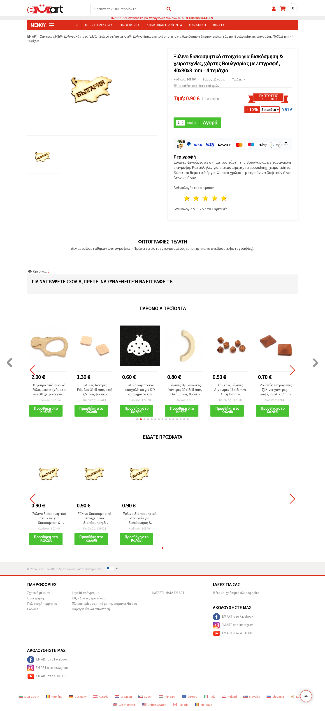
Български (29, 696)
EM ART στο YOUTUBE (233, 633)
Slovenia (275, 697)
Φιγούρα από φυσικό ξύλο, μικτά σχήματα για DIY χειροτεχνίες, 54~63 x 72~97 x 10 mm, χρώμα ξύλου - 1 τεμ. (49, 390)
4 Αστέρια (214, 198)
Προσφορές (130, 25)
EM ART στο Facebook (233, 616)
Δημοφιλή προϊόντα (164, 25)
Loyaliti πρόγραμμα (86, 593)
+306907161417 (199, 18)
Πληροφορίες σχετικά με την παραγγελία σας (104, 603)
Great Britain (124, 704)
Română (54, 696)
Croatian (123, 697)
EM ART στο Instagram (233, 625)
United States (154, 704)
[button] (137, 419)
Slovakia (251, 697)
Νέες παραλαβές (99, 25)
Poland (229, 697)
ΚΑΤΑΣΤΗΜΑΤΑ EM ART (168, 593)
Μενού (42, 25)
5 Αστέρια (224, 198)
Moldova (203, 704)
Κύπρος (298, 696)
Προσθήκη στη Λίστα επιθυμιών (196, 85)
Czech (145, 697)
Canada (180, 704)
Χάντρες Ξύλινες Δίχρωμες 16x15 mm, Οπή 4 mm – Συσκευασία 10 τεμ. (230, 390)
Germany (78, 697)
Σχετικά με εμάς (38, 593)
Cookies (32, 609)
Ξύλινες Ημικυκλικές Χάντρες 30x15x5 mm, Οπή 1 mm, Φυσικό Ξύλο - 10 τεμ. (185, 390)
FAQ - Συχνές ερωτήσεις (89, 598)
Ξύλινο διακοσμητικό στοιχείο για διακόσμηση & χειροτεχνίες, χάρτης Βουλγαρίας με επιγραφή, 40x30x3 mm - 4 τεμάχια (49, 518)
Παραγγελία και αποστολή (91, 609)
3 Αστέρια (205, 198)
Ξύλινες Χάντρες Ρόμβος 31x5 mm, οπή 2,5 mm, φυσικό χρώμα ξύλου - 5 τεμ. (94, 390)
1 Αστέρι (187, 198)
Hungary (167, 697)
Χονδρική (197, 25)
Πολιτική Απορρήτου (42, 603)
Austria (100, 697)
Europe (189, 696)
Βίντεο (219, 25)
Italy (209, 697)
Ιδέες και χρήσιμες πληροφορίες (236, 593)
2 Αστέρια (196, 198)
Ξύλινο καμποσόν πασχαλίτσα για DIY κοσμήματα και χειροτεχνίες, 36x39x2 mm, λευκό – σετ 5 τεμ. (140, 390)
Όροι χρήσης (36, 598)
